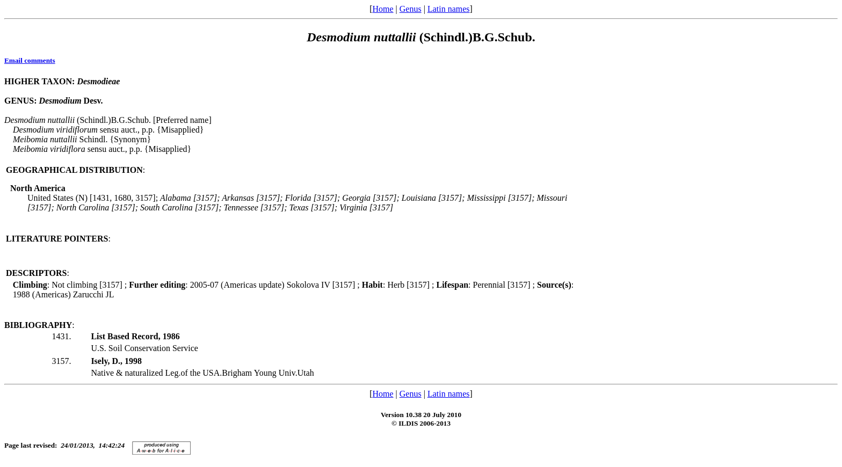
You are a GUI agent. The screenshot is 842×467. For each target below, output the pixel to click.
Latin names (448, 8)
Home (382, 8)
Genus (411, 8)
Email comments (29, 60)
